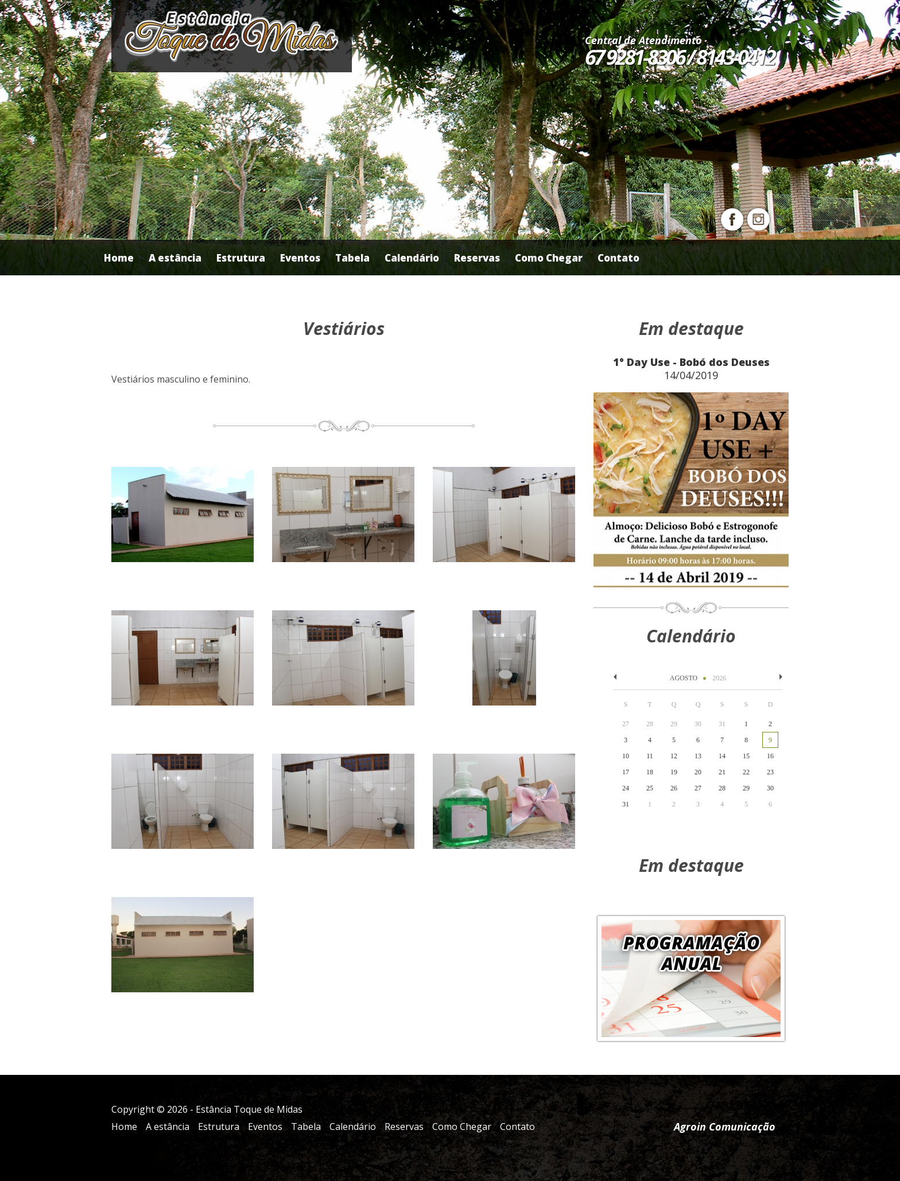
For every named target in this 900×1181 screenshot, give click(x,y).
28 (722, 788)
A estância (175, 257)
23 (770, 772)
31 (625, 804)
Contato (618, 257)
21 (722, 772)
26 (673, 788)
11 (649, 756)
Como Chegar (549, 257)
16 (770, 756)
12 (673, 756)
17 (625, 772)
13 (698, 756)
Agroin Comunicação (724, 1126)
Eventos (300, 257)
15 (746, 756)
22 (746, 772)
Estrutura (240, 257)
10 (625, 756)
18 (649, 772)
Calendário (412, 257)
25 (649, 788)
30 (770, 788)
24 (625, 788)
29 (746, 788)
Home (119, 257)
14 (722, 756)
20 (698, 772)
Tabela (352, 257)
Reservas (477, 257)
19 (673, 772)
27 (698, 788)
